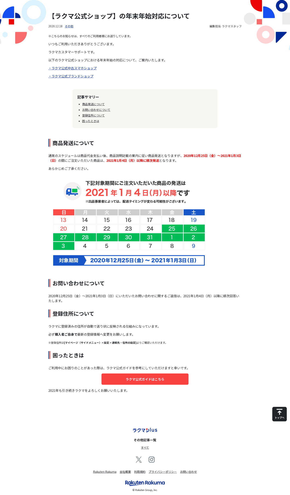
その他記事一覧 (145, 439)
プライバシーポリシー (163, 472)
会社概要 (125, 472)
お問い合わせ (188, 472)
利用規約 (139, 472)
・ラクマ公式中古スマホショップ (72, 68)
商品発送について (93, 104)
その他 (69, 26)
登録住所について (93, 115)
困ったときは (90, 121)
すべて (145, 448)
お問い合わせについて (96, 110)
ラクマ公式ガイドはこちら (145, 379)
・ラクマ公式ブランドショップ (70, 76)
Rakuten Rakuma (104, 472)
